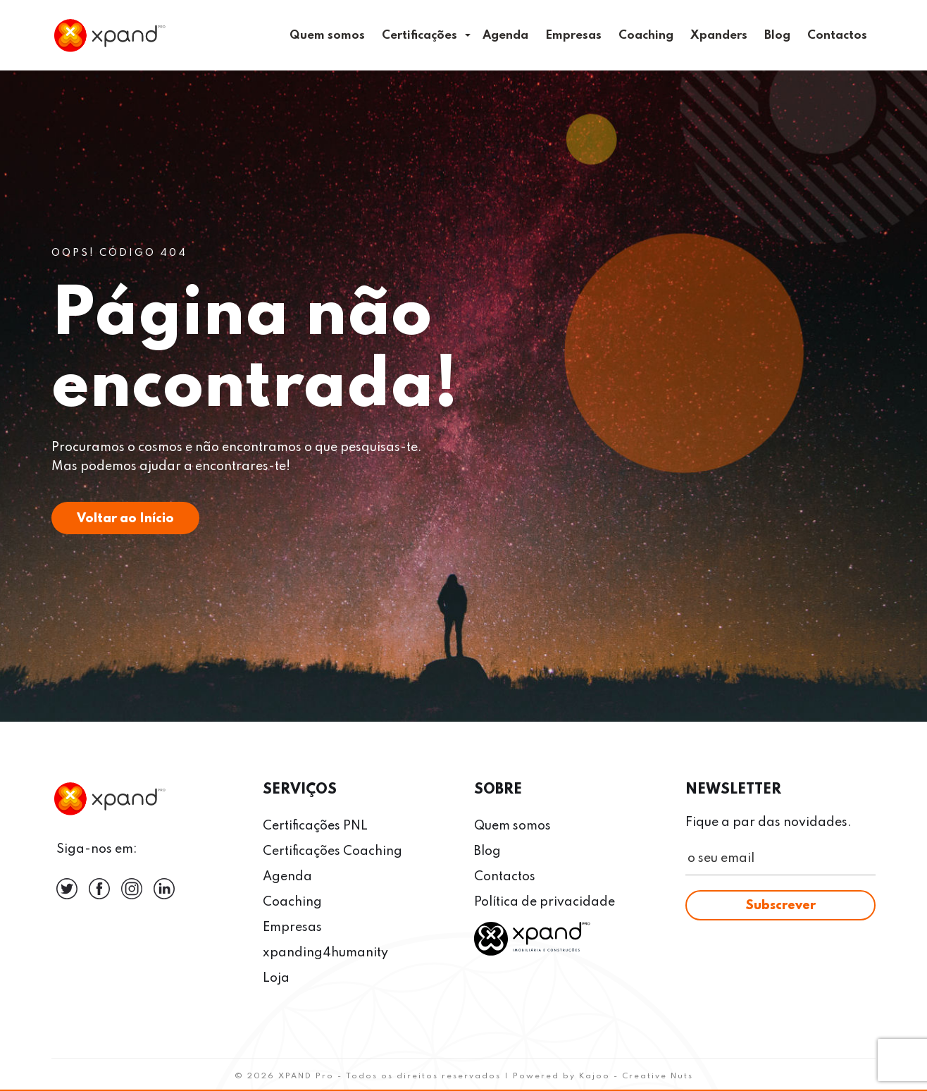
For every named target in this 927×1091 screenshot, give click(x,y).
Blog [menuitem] (777, 36)
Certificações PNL (315, 826)
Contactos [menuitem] (837, 36)
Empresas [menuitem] (573, 36)
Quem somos (512, 826)
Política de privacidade (544, 902)
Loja (276, 978)
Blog (487, 851)
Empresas (292, 927)
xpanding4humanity (325, 953)
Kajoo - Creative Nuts (636, 1076)
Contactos (504, 876)
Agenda (287, 876)
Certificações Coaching (332, 851)
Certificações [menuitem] (419, 36)
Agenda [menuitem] (505, 36)
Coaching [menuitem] (645, 36)
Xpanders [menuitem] (718, 36)
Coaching (292, 902)
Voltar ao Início (125, 518)
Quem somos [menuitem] (327, 36)
